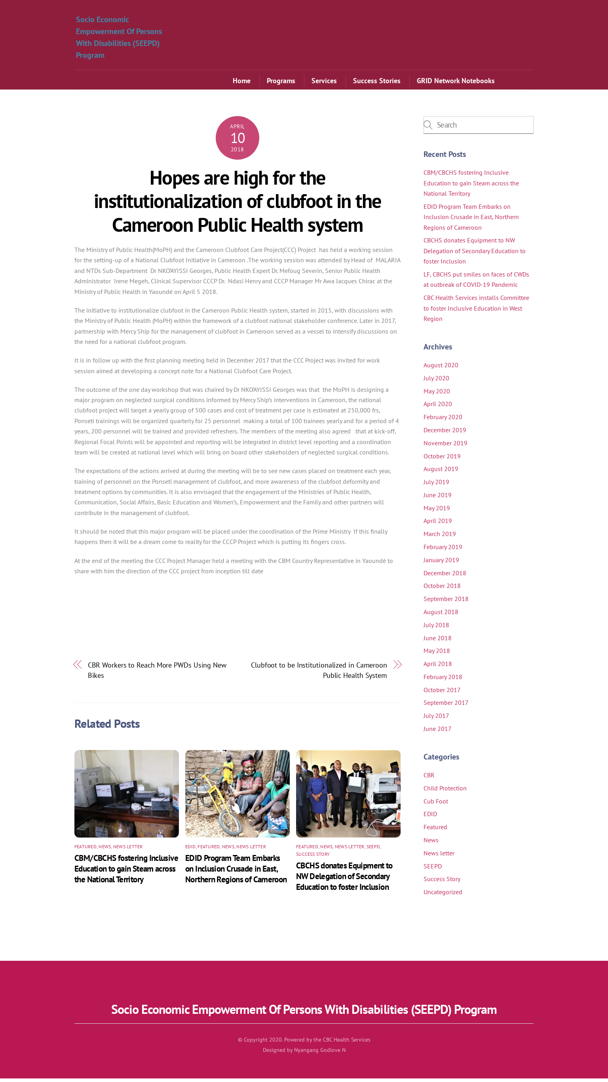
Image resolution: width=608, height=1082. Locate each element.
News (105, 850)
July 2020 (436, 381)
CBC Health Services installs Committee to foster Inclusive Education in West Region (476, 311)
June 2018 (438, 641)
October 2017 (442, 693)
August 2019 (441, 472)
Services (324, 81)
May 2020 (437, 395)
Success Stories (377, 81)
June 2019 (438, 498)
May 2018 (437, 654)
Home (242, 81)
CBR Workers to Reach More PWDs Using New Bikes (157, 673)
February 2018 (443, 680)
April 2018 (438, 667)
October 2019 (442, 460)
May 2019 (437, 511)
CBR (429, 778)
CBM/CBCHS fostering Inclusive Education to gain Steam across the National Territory (126, 872)
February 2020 (443, 420)
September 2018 (446, 602)
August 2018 (441, 615)
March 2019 (440, 537)
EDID (190, 850)
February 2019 (443, 550)
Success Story (313, 858)
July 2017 (436, 719)
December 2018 (445, 576)
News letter (128, 850)
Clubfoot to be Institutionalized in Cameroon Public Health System (319, 673)
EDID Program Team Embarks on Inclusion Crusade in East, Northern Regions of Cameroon (236, 872)
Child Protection (445, 792)
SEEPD (373, 850)
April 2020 (438, 407)
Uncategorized (443, 895)
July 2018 (436, 628)
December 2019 (445, 433)
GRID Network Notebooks (456, 81)
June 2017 (438, 732)
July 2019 (436, 485)
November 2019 (445, 446)
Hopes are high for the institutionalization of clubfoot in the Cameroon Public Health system (237, 204)
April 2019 (438, 525)
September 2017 (446, 706)
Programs (281, 81)
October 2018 (442, 589)
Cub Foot (436, 805)
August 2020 (441, 368)
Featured (85, 850)
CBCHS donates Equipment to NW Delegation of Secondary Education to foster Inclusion (344, 880)
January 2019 (441, 563)
